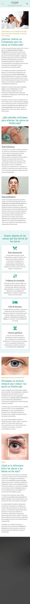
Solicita (25, 102)
